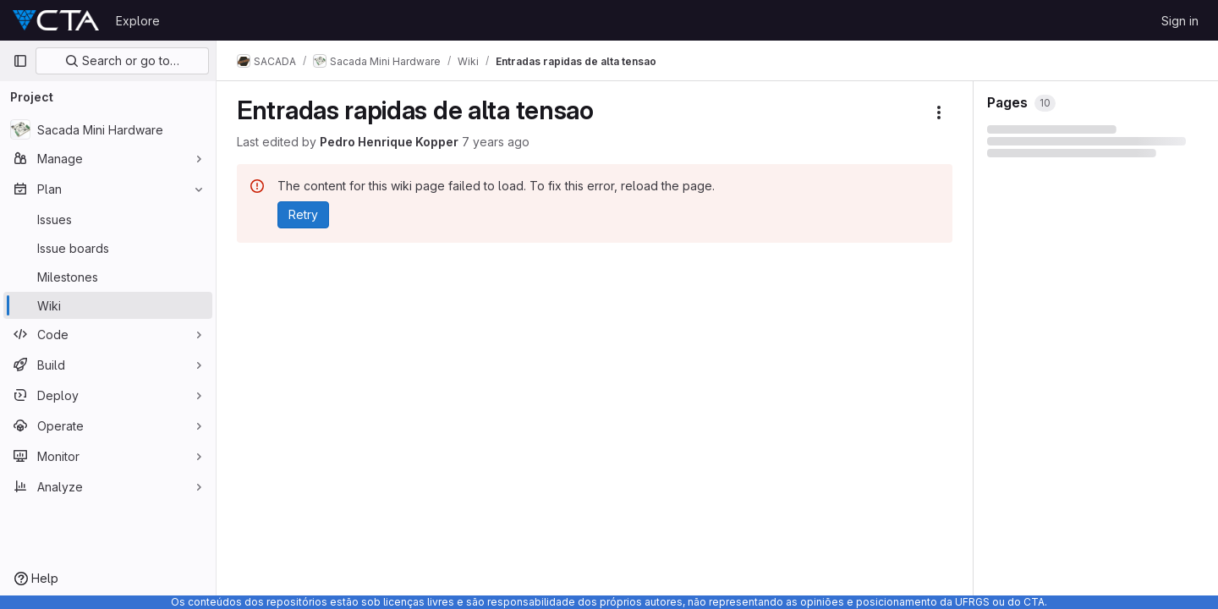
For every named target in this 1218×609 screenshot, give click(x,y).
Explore (138, 21)
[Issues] (107, 219)
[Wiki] (107, 305)
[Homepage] (55, 20)
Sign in (1180, 21)
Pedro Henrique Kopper (389, 141)
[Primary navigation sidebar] (20, 60)
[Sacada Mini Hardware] (107, 129)
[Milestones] (107, 276)
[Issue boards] (107, 247)
